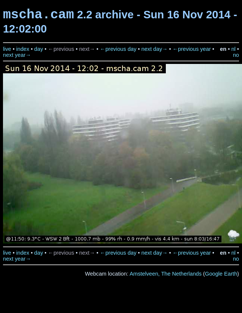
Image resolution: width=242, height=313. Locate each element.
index (22, 49)
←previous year (192, 49)
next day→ (155, 49)
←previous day (118, 49)
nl (233, 49)
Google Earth (221, 274)
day (38, 49)
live (7, 49)
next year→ (17, 55)
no (236, 55)
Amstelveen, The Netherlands (166, 274)
